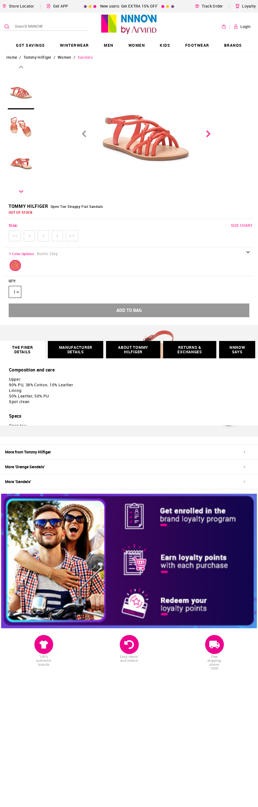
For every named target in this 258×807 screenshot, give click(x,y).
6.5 (71, 235)
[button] (15, 265)
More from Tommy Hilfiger (125, 452)
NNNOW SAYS (237, 349)
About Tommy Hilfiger (133, 349)
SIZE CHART (241, 225)
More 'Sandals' (125, 481)
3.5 (14, 235)
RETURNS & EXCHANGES (189, 349)
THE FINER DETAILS (22, 349)
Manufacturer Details (75, 349)
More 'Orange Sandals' (125, 466)
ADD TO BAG (129, 310)
